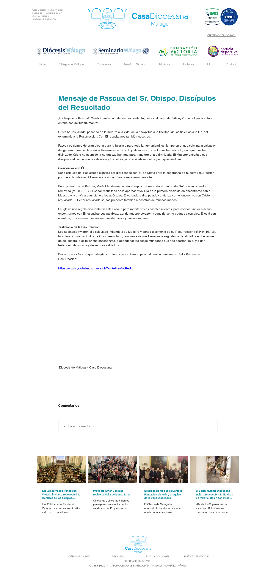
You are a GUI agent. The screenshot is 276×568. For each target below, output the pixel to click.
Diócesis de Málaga (72, 367)
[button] (104, 64)
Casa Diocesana (100, 367)
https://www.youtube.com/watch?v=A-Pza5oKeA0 (95, 268)
